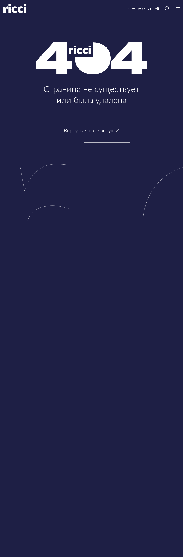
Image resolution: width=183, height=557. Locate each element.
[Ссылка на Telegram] (157, 8)
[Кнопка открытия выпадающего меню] (178, 9)
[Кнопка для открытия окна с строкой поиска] (167, 8)
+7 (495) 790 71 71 (138, 9)
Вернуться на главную (91, 130)
